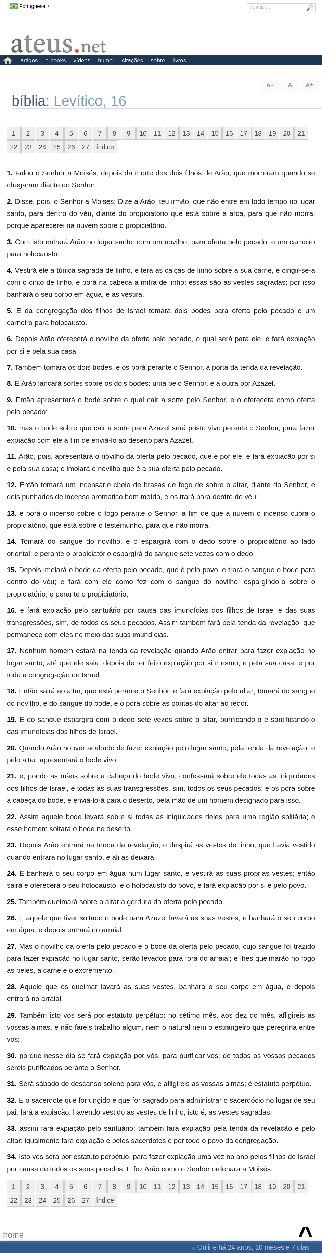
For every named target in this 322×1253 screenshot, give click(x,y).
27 (85, 147)
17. (12, 650)
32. (12, 1100)
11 (157, 133)
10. (12, 428)
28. (12, 987)
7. (10, 367)
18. (12, 691)
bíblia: (33, 101)
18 (258, 133)
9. (10, 400)
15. (12, 570)
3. (10, 242)
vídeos (82, 60)
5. (10, 311)
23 (28, 147)
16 (229, 133)
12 (172, 133)
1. (10, 173)
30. (12, 1055)
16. (12, 610)
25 (57, 147)
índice (105, 147)
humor (106, 60)
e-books (55, 60)
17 (243, 133)
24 (42, 147)
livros (179, 60)
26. (12, 918)
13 (186, 133)
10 (143, 133)
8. (10, 383)
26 (71, 147)
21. (12, 776)
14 (200, 133)
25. (12, 902)
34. (12, 1156)
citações (132, 60)
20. (12, 748)
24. (12, 873)
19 (272, 133)
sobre (158, 60)
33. (12, 1128)
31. (12, 1084)
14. (12, 541)
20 (287, 133)
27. (12, 946)
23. (12, 845)
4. (10, 270)
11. (12, 456)
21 (301, 133)
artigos (29, 60)
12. (12, 485)
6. (10, 339)
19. (12, 719)
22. (12, 817)
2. (10, 201)
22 (13, 147)
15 (215, 133)
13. (12, 513)
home (13, 1234)
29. (12, 1015)
